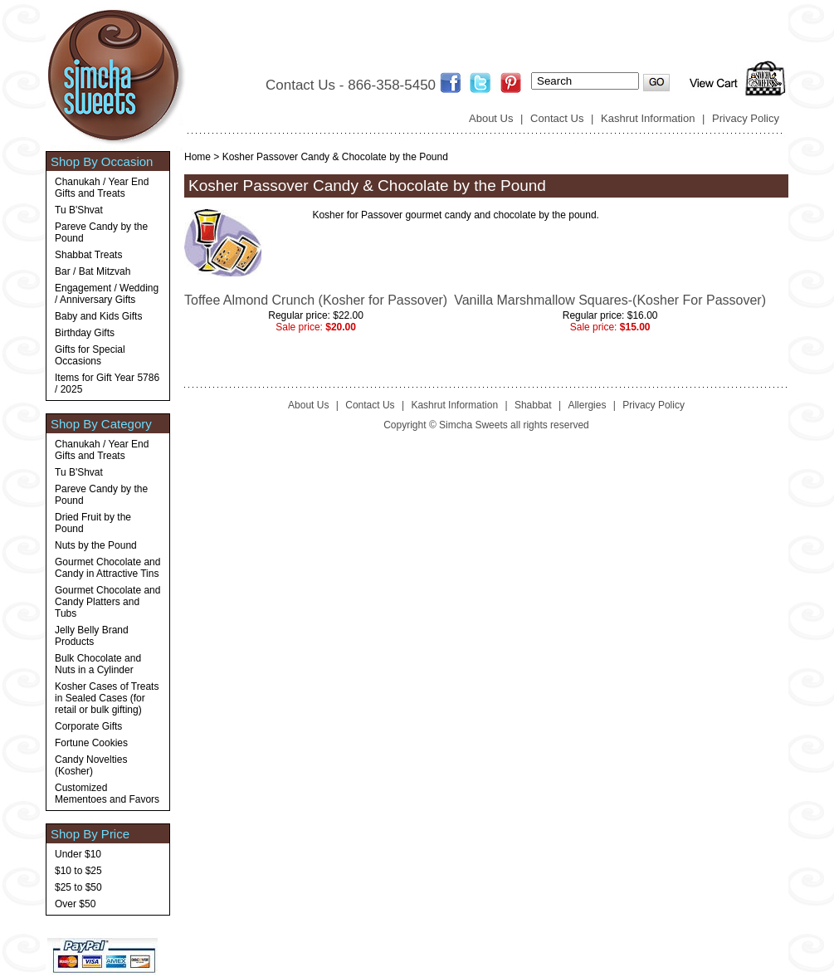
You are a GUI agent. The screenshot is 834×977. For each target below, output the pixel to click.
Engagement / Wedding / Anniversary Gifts (107, 293)
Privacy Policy (745, 118)
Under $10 (78, 854)
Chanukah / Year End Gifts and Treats (102, 187)
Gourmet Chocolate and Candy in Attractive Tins (107, 567)
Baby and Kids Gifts (98, 316)
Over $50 (75, 904)
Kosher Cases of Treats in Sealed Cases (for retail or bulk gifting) (107, 698)
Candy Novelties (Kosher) (91, 765)
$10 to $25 (78, 871)
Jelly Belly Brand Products (92, 635)
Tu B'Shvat (79, 210)
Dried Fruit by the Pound (93, 523)
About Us (491, 118)
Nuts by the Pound (96, 545)
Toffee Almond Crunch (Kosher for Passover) (315, 300)
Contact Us (556, 118)
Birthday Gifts (85, 333)
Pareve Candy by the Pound (101, 232)
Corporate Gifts (88, 726)
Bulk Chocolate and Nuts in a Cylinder (98, 664)
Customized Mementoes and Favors (107, 793)
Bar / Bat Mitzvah (92, 271)
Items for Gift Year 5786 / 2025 (107, 383)
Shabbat (533, 405)
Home (197, 157)
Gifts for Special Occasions (90, 355)
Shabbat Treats (88, 255)
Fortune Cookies (91, 743)
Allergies (587, 405)
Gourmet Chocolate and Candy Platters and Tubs (107, 601)
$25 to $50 (78, 887)
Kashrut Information (648, 118)
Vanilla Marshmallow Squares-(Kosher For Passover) (610, 300)
